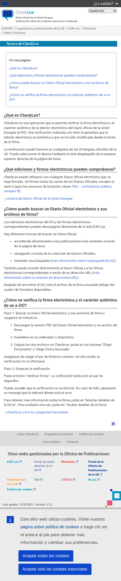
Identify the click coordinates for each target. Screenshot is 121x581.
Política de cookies (91, 434)
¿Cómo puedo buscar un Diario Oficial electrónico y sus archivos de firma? (58, 85)
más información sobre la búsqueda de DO (83, 261)
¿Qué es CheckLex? (23, 68)
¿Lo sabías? (106, 3)
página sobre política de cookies (50, 527)
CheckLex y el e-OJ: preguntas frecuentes (37, 412)
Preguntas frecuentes (58, 434)
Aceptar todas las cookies (46, 556)
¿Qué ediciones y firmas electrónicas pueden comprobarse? (53, 75)
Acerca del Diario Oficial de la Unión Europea (40, 198)
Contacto (72, 442)
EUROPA (7, 28)
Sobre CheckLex (15, 33)
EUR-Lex (73, 28)
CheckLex (89, 28)
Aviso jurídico (51, 442)
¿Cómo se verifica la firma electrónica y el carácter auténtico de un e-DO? (60, 97)
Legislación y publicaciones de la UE (41, 28)
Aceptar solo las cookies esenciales (55, 569)
